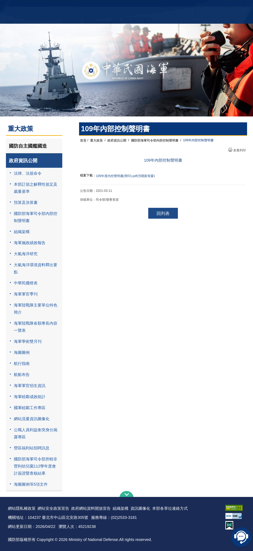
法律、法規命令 (28, 173)
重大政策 (96, 140)
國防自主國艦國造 (28, 146)
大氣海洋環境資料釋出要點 (35, 268)
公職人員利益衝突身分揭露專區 (35, 433)
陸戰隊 (222, 5)
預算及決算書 (26, 202)
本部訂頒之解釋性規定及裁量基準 (35, 188)
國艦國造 (210, 5)
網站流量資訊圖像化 (31, 419)
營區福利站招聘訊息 (31, 448)
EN (134, 5)
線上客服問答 (241, 537)
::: (1, 489)
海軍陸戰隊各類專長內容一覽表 (35, 327)
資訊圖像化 (140, 508)
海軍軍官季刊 (26, 294)
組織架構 (22, 232)
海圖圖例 (22, 352)
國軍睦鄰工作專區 (29, 408)
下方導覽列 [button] (126, 494)
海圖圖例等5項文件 (31, 484)
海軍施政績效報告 (29, 243)
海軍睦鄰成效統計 (29, 397)
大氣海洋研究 (26, 254)
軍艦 (200, 5)
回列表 (163, 213)
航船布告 (22, 374)
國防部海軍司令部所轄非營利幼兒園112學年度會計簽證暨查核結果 (35, 466)
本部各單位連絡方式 (170, 508)
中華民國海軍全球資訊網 (68, 5)
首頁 (83, 140)
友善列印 (239, 150)
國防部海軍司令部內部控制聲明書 (35, 217)
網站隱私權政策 (22, 508)
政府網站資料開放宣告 (91, 508)
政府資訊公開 (23, 160)
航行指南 (22, 363)
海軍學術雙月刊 (28, 341)
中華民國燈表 (26, 283)
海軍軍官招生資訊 (29, 385)
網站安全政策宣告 (53, 508)
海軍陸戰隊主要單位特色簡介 (35, 308)
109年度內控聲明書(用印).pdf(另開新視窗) (125, 176)
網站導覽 (125, 5)
